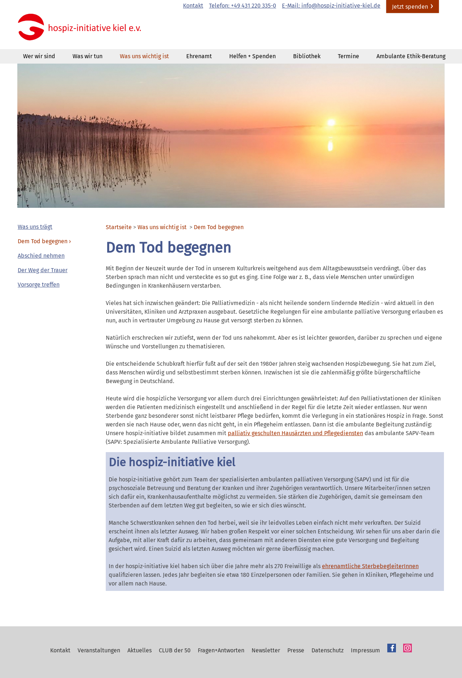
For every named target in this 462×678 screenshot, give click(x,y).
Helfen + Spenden (252, 56)
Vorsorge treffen (39, 284)
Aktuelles (139, 650)
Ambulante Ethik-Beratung (410, 56)
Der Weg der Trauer (42, 270)
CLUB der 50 (175, 650)
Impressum (365, 650)
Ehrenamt (199, 56)
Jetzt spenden (410, 6)
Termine (348, 56)
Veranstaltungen (99, 650)
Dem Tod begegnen (42, 241)
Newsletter (266, 650)
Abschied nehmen (41, 255)
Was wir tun (88, 56)
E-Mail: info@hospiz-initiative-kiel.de (331, 5)
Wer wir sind (39, 56)
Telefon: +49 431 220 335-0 (242, 5)
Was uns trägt (35, 226)
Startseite (119, 227)
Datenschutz (327, 650)
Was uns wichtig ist (144, 56)
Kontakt (193, 5)
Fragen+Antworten (221, 650)
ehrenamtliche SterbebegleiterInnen (370, 566)
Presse (295, 650)
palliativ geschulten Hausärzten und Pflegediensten (295, 433)
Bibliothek (307, 56)
